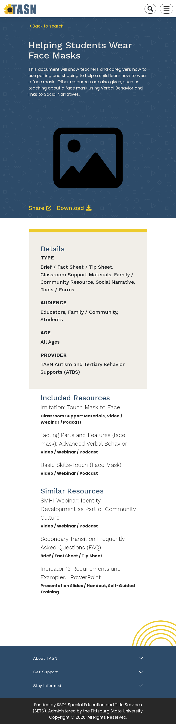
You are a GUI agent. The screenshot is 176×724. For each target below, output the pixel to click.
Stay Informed (47, 685)
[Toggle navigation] (166, 9)
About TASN (45, 658)
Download (74, 208)
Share (40, 208)
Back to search (46, 26)
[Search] (150, 9)
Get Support (45, 671)
